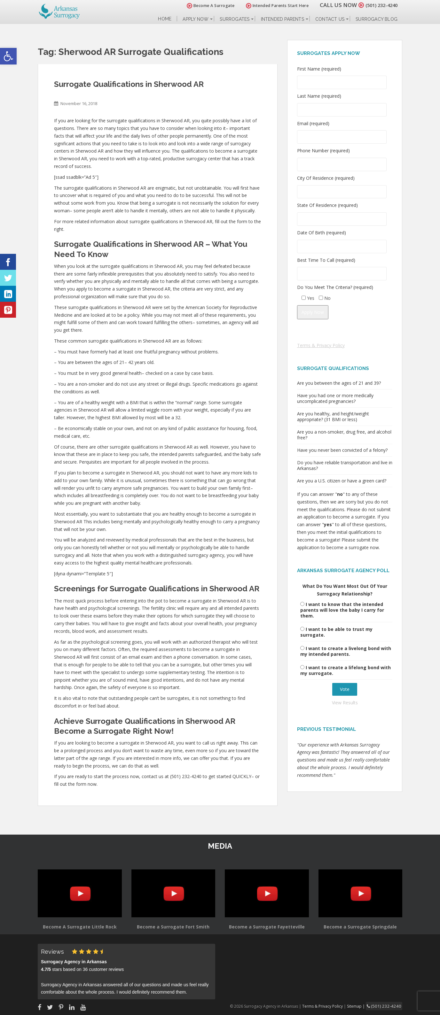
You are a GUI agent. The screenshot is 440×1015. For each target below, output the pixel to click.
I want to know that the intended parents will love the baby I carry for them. (342, 610)
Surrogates (234, 19)
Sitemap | (362, 1005)
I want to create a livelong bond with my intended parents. (345, 651)
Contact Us (329, 19)
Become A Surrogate (204, 5)
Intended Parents (282, 19)
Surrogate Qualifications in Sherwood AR (129, 84)
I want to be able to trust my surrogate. (336, 632)
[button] (8, 56)
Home (164, 19)
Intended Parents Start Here (270, 5)
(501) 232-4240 (377, 5)
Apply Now (195, 19)
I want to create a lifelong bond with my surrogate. (345, 670)
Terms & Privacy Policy (321, 345)
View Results (345, 703)
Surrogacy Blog (376, 19)
